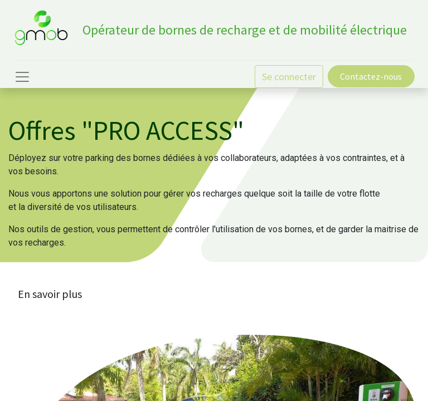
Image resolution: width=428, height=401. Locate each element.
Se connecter (289, 76)
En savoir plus (50, 294)
